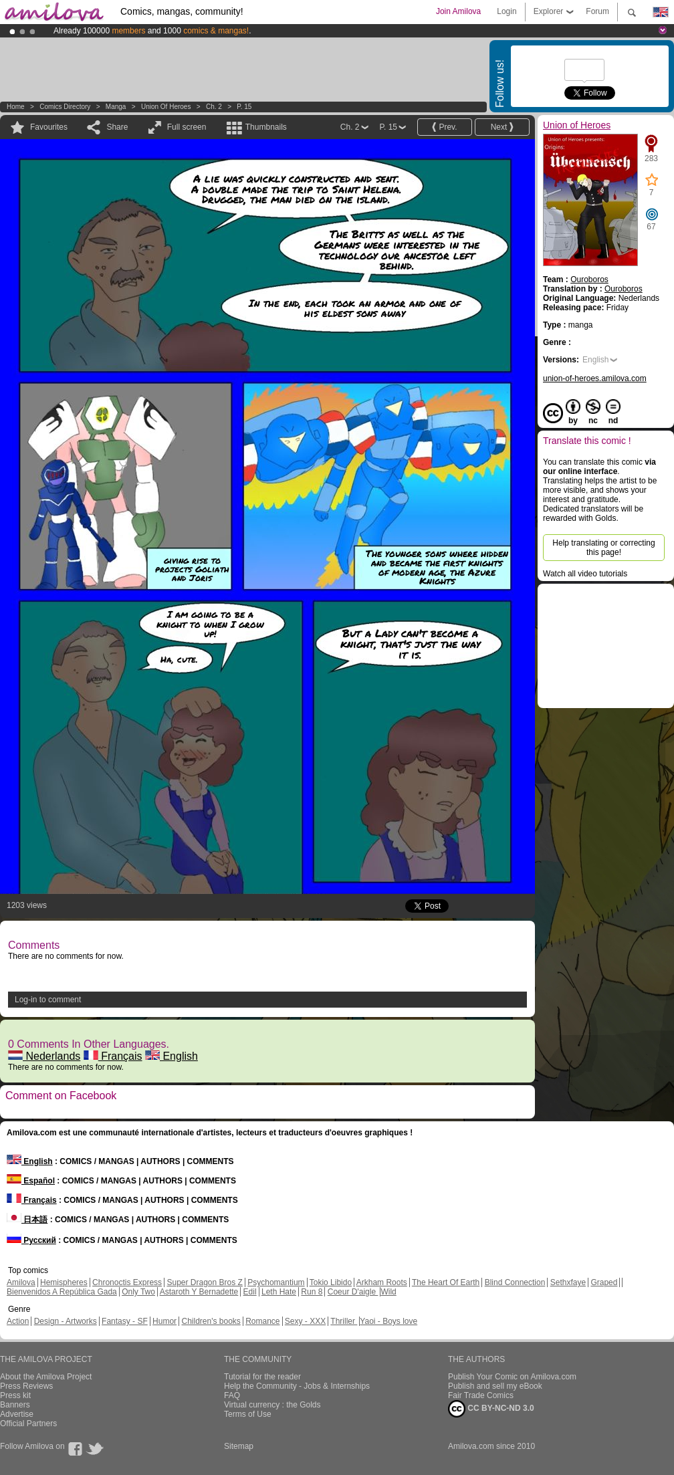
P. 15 (244, 106)
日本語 (27, 1219)
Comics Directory (64, 106)
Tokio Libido (331, 1282)
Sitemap (238, 1446)
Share (117, 127)
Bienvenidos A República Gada (62, 1291)
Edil (250, 1291)
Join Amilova (458, 11)
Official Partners (28, 1423)
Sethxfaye (568, 1282)
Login (506, 11)
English (171, 1056)
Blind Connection (515, 1282)
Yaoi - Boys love (388, 1321)
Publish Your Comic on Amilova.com (512, 1376)
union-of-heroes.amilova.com (595, 378)
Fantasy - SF (125, 1321)
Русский (31, 1240)
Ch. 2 (214, 106)
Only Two (138, 1291)
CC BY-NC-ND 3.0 (491, 1408)
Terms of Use (247, 1414)
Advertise (16, 1414)
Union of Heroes (166, 106)
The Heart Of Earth (445, 1282)
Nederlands (44, 1056)
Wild (388, 1291)
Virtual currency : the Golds (272, 1404)
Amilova (21, 1282)
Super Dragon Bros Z (204, 1282)
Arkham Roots (381, 1282)
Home (16, 106)
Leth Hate (278, 1291)
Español (31, 1180)
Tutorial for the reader (262, 1376)
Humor (164, 1321)
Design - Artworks (65, 1321)
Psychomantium (275, 1282)
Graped (603, 1282)
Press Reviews (26, 1386)
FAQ (232, 1395)
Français (113, 1056)
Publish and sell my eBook (495, 1386)
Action (18, 1321)
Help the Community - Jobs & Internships (297, 1386)
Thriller (343, 1321)
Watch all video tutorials (585, 573)
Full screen (187, 127)
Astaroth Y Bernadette (199, 1291)
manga (116, 106)
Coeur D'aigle (353, 1291)
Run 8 (311, 1291)
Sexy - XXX (305, 1321)
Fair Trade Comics (481, 1395)
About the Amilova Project (46, 1376)
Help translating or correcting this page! (603, 547)
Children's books (210, 1321)
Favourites (49, 127)
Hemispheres (64, 1282)
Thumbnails (266, 127)
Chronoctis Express (127, 1282)
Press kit (15, 1395)
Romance (262, 1321)
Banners (15, 1404)
